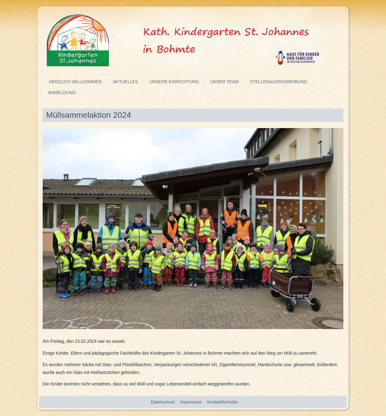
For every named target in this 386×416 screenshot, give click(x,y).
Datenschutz (163, 401)
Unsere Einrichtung (174, 81)
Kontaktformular (222, 401)
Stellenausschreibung (278, 81)
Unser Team (224, 81)
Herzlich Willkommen (75, 81)
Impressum (191, 401)
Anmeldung (62, 92)
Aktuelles (125, 81)
